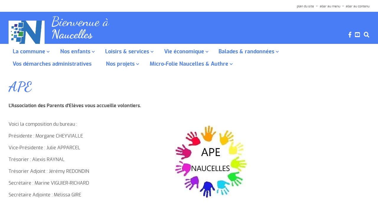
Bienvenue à (83, 22)
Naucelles (74, 37)
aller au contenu (357, 6)
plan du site (305, 6)
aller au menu (330, 6)
